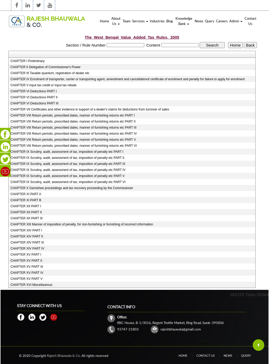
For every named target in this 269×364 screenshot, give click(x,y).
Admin (235, 21)
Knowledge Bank (183, 21)
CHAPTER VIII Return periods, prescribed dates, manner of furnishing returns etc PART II (73, 121)
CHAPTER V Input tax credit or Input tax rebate (43, 85)
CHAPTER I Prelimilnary (28, 61)
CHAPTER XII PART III (27, 218)
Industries (157, 21)
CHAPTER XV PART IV (27, 273)
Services (140, 21)
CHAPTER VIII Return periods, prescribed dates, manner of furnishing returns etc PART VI (74, 146)
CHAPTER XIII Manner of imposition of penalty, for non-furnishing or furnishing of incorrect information (82, 224)
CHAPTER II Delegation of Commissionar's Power (46, 67)
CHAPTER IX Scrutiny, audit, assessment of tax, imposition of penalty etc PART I (67, 152)
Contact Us (250, 21)
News (199, 21)
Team (127, 21)
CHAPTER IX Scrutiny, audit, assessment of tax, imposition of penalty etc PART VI (68, 182)
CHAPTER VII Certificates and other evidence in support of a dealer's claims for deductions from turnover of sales (90, 109)
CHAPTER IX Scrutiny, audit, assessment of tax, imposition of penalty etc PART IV (68, 170)
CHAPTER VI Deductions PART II (34, 97)
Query (209, 21)
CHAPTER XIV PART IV (27, 248)
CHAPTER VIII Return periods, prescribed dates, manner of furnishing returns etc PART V (73, 139)
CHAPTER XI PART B (26, 200)
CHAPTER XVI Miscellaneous (31, 285)
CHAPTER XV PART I (26, 254)
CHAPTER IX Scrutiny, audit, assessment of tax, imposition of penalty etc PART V (68, 176)
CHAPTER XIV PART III (27, 242)
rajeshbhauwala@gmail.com (179, 326)
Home (104, 21)
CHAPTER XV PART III (27, 267)
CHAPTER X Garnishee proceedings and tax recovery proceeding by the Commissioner (72, 188)
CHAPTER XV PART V (27, 279)
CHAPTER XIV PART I (26, 230)
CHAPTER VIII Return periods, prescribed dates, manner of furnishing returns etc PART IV (74, 133)
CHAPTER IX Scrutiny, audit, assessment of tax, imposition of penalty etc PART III (68, 164)
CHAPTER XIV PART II (27, 236)
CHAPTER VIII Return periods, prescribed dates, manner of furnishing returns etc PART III (74, 127)
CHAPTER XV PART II (26, 260)
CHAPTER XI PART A (26, 194)
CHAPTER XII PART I (26, 206)
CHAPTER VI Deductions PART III (35, 103)
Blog (169, 21)
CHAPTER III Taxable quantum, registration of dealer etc (50, 73)
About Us (116, 21)
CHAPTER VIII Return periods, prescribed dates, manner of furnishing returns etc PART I (73, 115)
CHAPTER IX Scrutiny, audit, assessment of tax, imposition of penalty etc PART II (67, 158)
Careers (222, 21)
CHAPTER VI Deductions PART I (34, 91)
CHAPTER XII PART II (26, 212)
